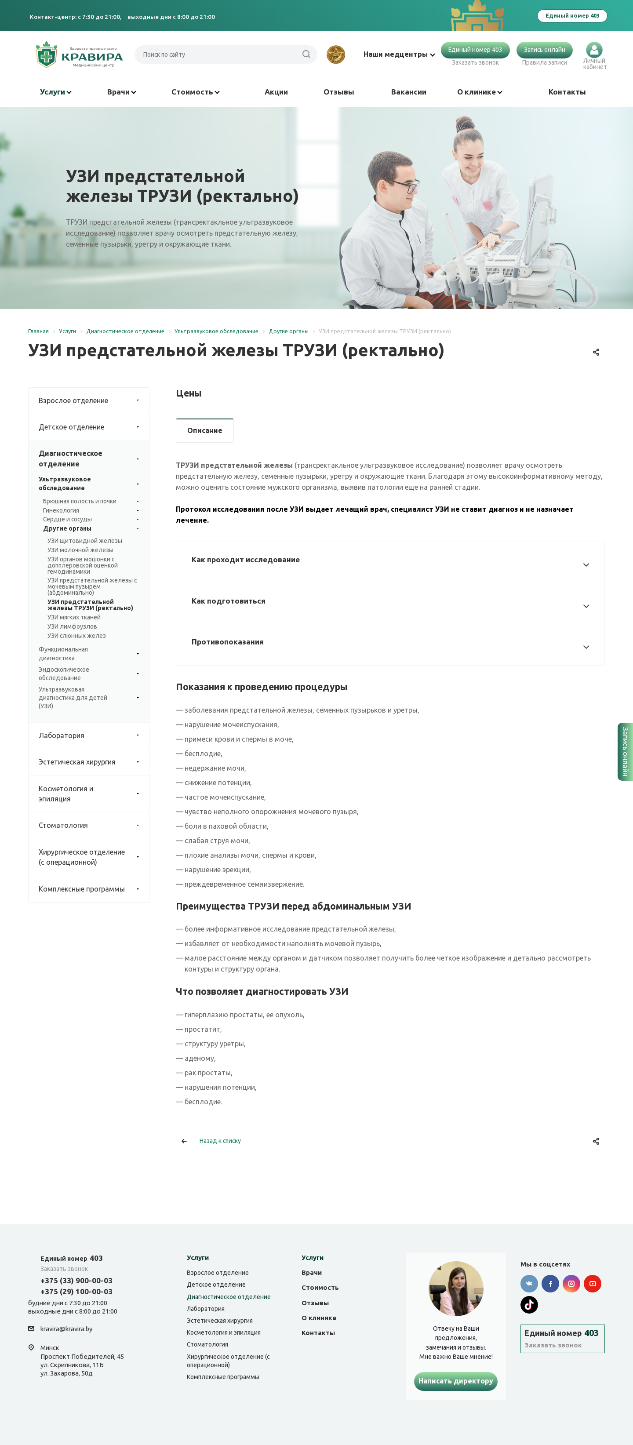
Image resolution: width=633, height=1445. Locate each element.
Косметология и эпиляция (94, 794)
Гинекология (91, 511)
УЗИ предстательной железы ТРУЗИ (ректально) (90, 604)
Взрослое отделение (94, 401)
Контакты (567, 91)
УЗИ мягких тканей (74, 617)
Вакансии (408, 91)
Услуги (56, 91)
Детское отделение (94, 427)
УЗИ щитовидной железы (84, 540)
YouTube (592, 1283)
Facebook (550, 1283)
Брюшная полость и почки (91, 502)
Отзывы (339, 91)
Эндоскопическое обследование (89, 674)
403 (71, 1258)
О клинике (479, 91)
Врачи (121, 91)
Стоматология (94, 825)
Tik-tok (529, 1305)
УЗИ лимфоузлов (72, 626)
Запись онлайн (544, 49)
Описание (204, 430)
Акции (276, 91)
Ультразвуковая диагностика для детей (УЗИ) (89, 698)
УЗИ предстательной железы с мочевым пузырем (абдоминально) (92, 586)
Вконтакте (529, 1283)
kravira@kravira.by (66, 1329)
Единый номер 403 (475, 49)
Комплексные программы (94, 889)
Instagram (571, 1283)
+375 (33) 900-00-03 (76, 1280)
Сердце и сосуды (91, 520)
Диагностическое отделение (94, 458)
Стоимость (195, 91)
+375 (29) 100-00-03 (76, 1291)
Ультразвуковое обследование (89, 483)
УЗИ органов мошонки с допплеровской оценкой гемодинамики (82, 565)
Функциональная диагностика (89, 653)
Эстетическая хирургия (94, 762)
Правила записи (544, 62)
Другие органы (91, 529)
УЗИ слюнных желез (76, 635)
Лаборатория (94, 736)
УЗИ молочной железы (80, 549)
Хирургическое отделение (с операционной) (94, 857)
